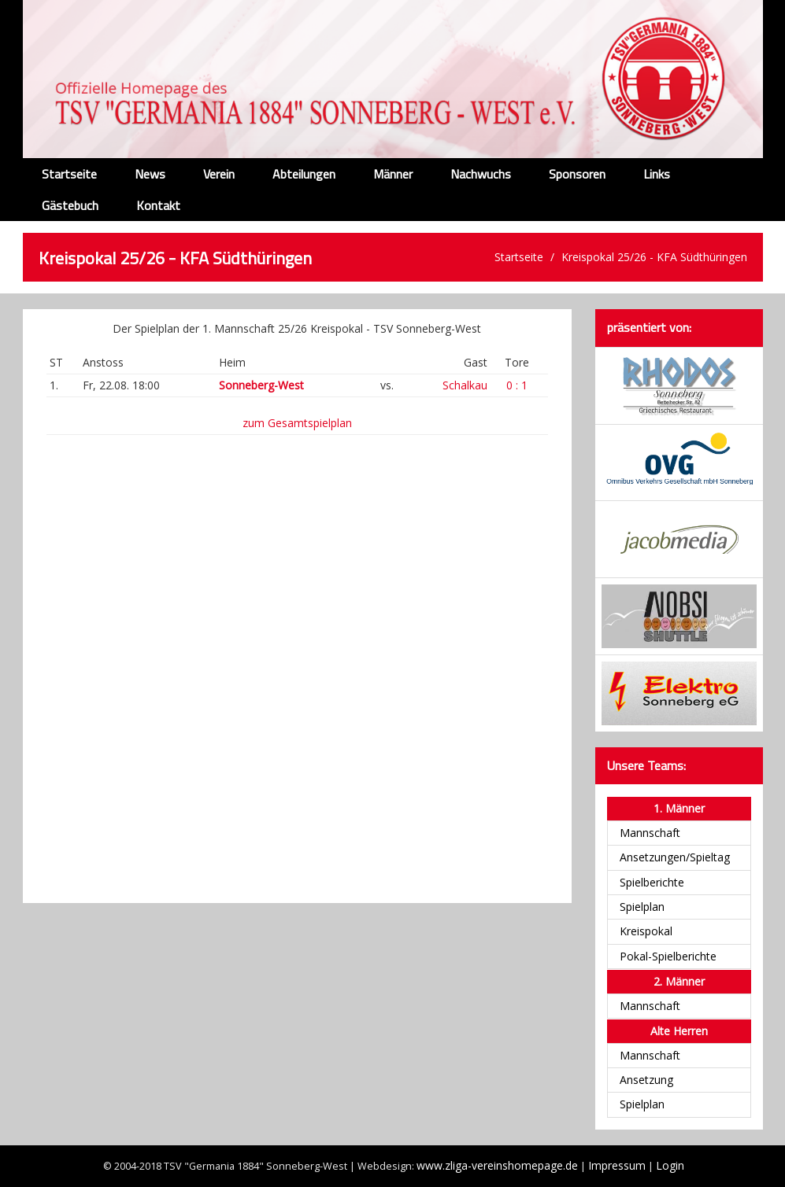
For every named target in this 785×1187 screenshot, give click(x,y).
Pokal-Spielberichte (668, 956)
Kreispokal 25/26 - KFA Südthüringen (654, 256)
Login (670, 1165)
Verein (219, 173)
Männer (393, 173)
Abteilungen (303, 173)
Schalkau (464, 385)
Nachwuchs (480, 173)
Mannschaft (650, 832)
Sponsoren (577, 173)
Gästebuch (70, 205)
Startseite (69, 173)
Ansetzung (646, 1079)
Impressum (617, 1165)
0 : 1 (517, 385)
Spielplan (642, 906)
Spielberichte (652, 882)
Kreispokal (646, 930)
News (150, 173)
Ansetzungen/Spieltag (675, 857)
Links (656, 173)
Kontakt (158, 205)
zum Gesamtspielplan (297, 422)
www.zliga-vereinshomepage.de (497, 1165)
